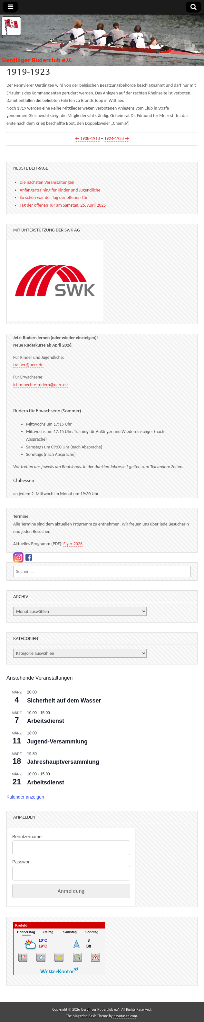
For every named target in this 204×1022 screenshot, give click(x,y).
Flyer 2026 (73, 543)
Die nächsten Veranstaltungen (47, 182)
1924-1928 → (116, 138)
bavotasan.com (125, 1016)
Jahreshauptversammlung (63, 762)
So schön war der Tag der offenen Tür (53, 197)
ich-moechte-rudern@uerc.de (40, 385)
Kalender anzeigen (25, 797)
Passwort (21, 861)
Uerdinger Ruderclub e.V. (100, 1009)
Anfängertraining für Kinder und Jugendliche (60, 190)
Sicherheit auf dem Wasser (64, 700)
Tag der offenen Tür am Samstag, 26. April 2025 (63, 205)
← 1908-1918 (87, 138)
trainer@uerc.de (28, 365)
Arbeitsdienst (45, 721)
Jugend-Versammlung (57, 741)
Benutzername (27, 836)
